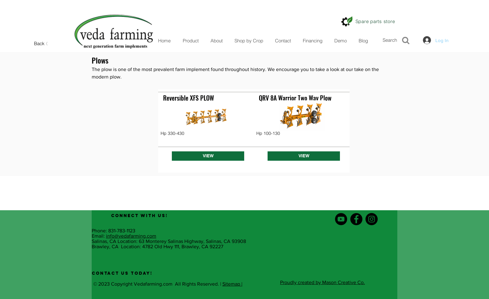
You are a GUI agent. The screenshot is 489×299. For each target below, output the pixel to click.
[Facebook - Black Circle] (356, 219)
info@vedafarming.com (131, 236)
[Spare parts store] (375, 21)
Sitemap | (232, 284)
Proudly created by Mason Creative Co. (322, 282)
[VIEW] (208, 156)
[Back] (41, 43)
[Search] (398, 40)
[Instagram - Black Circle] (372, 219)
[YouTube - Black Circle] (341, 219)
